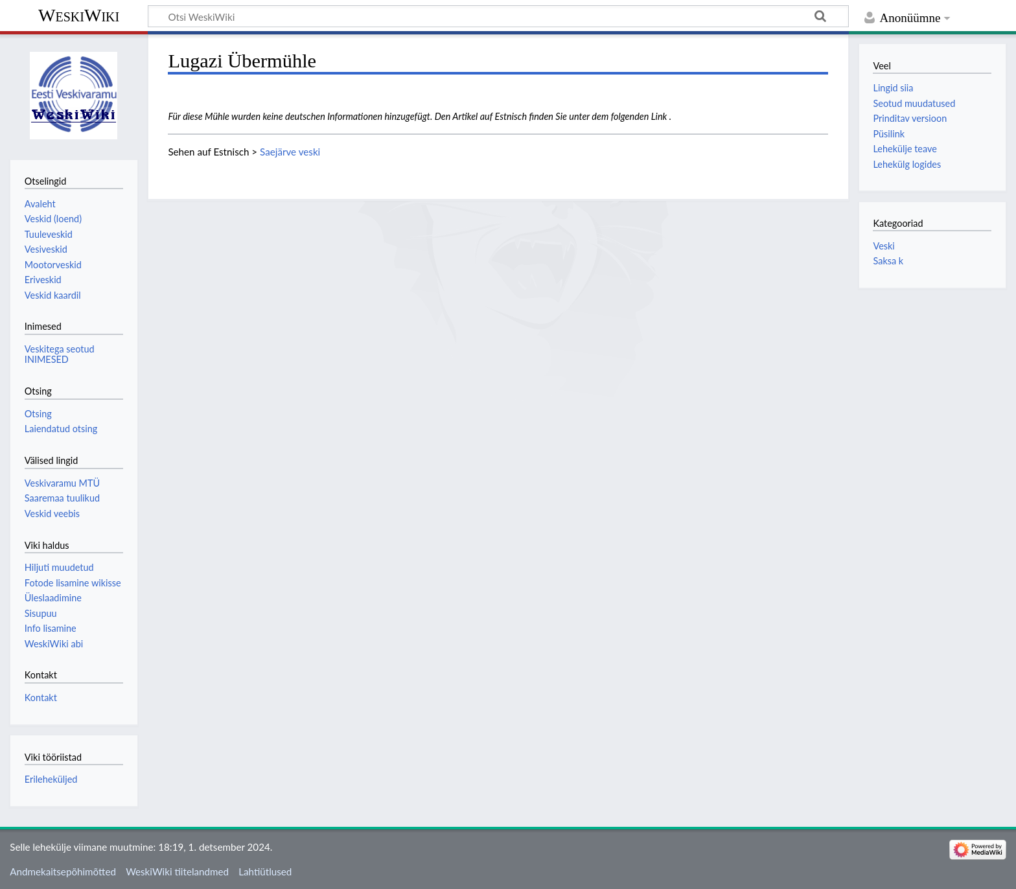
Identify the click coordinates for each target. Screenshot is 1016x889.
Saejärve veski (290, 151)
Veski (883, 245)
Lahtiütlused (265, 871)
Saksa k (888, 260)
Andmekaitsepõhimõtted (63, 871)
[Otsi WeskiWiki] (498, 16)
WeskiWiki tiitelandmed (177, 871)
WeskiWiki (78, 15)
